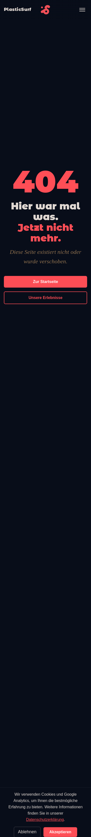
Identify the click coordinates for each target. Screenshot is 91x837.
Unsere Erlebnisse (46, 298)
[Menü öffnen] (82, 10)
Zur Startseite (45, 282)
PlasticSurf (17, 9)
